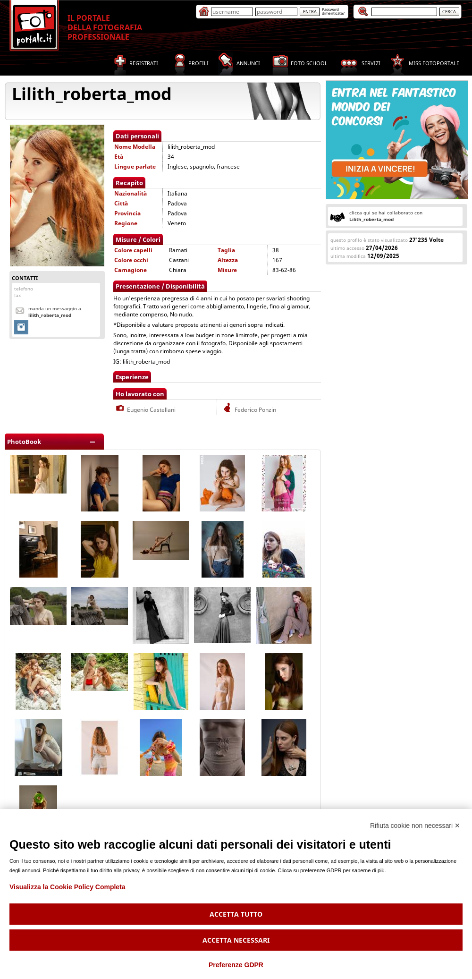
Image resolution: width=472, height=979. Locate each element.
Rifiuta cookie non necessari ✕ (415, 825)
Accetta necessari (236, 940)
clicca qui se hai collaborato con (385, 215)
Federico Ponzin (249, 410)
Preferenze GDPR (236, 965)
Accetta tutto (236, 914)
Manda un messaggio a (54, 311)
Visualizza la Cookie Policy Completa (67, 887)
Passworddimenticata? (333, 11)
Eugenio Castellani (145, 410)
